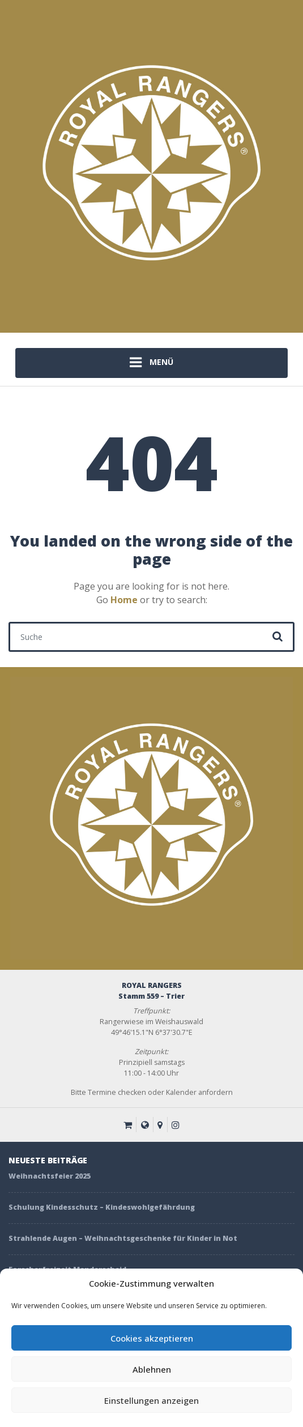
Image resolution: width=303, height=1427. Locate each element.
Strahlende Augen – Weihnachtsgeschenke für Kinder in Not (122, 1238)
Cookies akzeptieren (151, 1338)
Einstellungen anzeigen (151, 1400)
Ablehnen (152, 1369)
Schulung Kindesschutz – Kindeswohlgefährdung (101, 1207)
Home (124, 600)
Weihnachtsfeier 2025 (49, 1176)
